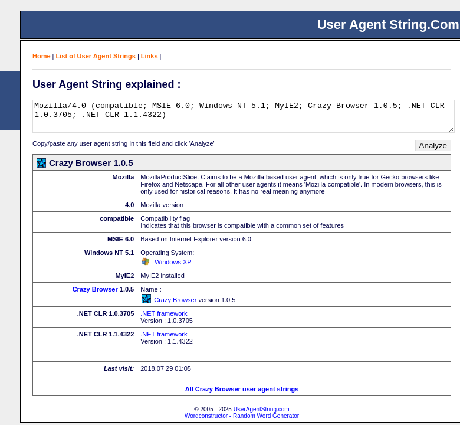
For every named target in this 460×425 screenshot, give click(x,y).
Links (149, 56)
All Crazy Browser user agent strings (242, 389)
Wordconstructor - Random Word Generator (242, 416)
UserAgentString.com (262, 409)
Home (41, 56)
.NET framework (163, 313)
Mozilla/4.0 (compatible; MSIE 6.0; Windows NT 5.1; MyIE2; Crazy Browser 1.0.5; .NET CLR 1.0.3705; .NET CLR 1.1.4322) (243, 116)
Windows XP (173, 262)
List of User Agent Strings (96, 56)
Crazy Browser (95, 289)
